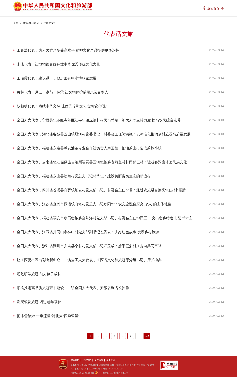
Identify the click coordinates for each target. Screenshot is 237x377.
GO (147, 336)
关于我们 (110, 360)
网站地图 (75, 360)
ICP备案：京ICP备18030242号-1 (86, 368)
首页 (15, 23)
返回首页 (213, 8)
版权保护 (87, 360)
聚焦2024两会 (31, 23)
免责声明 (98, 360)
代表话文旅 (49, 23)
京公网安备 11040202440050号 (113, 373)
